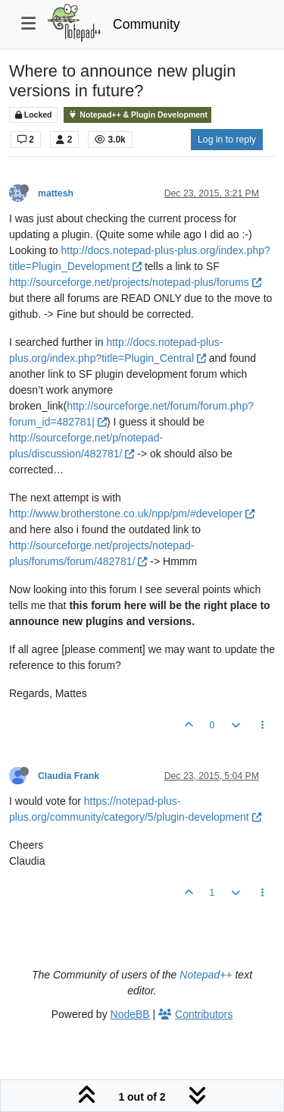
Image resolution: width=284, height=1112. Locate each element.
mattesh (55, 193)
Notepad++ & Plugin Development (137, 115)
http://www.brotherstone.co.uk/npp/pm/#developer (131, 513)
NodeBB (130, 1014)
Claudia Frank (68, 776)
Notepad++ (205, 975)
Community (146, 24)
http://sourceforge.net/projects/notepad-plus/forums (135, 282)
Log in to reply (227, 139)
